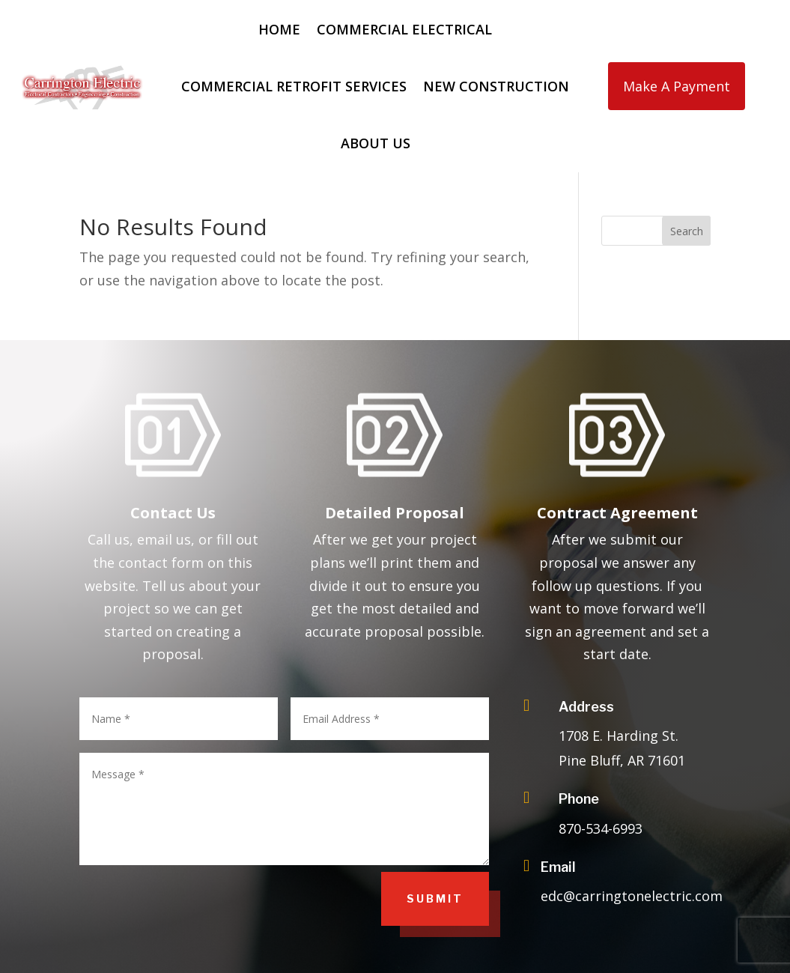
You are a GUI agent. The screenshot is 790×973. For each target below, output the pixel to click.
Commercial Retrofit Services (294, 86)
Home (279, 29)
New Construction (496, 86)
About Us (375, 143)
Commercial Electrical (404, 29)
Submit (435, 898)
